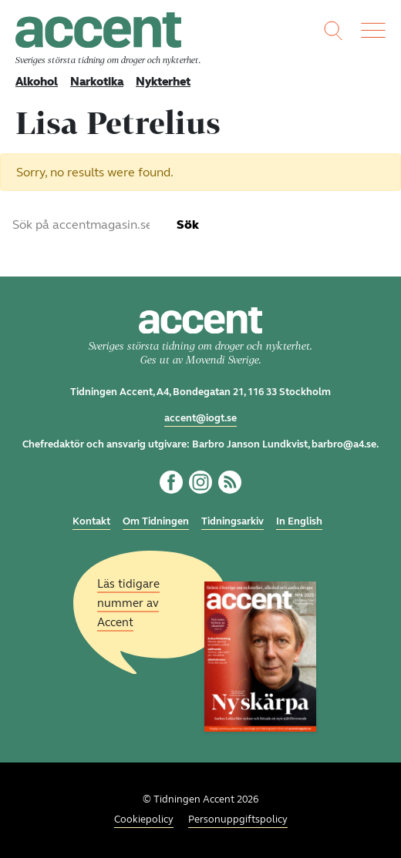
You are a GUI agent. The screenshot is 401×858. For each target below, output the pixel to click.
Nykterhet (163, 82)
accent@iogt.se (200, 418)
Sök (188, 224)
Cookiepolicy (144, 819)
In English (299, 521)
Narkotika (96, 82)
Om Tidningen (156, 521)
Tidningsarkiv (232, 521)
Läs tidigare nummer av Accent (128, 602)
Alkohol (36, 82)
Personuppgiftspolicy (238, 819)
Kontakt (91, 521)
